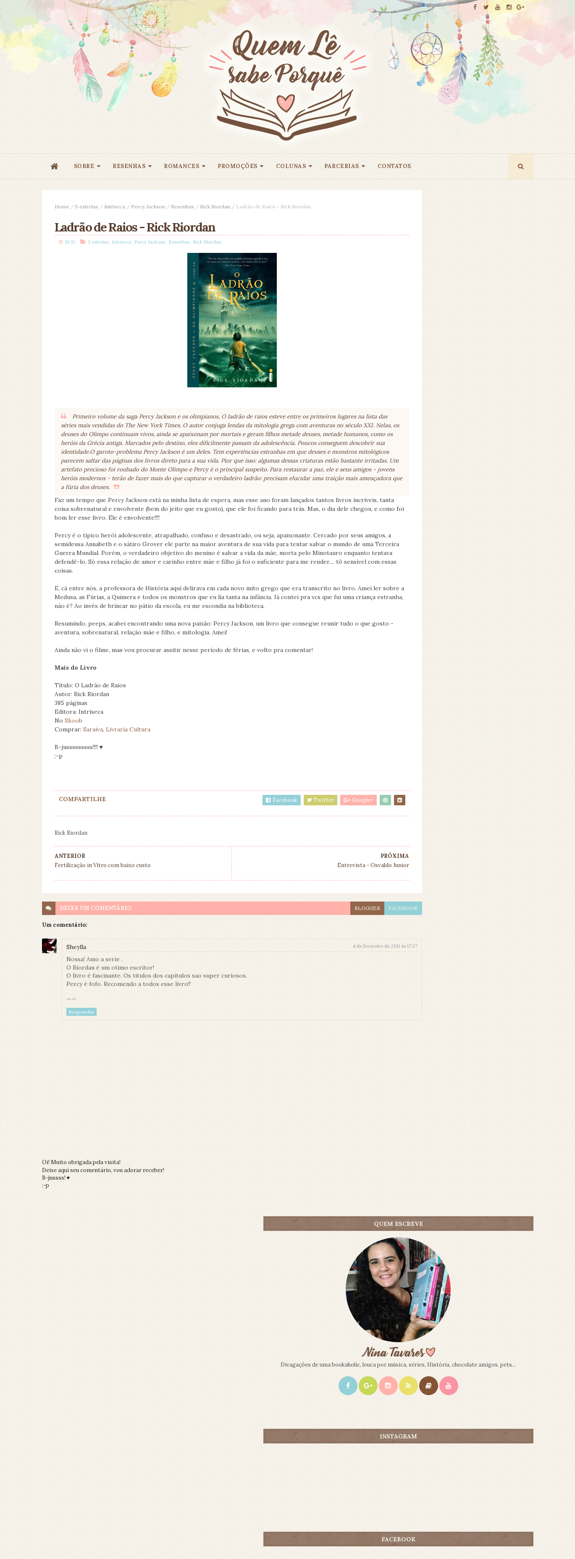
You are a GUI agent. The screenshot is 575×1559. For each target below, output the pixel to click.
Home (62, 206)
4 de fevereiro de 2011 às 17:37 (327, 967)
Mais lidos (419, 661)
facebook (345, 928)
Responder (81, 1032)
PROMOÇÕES (237, 166)
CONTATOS (394, 166)
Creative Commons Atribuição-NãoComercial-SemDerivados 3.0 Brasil (120, 1445)
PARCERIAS (341, 166)
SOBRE (84, 166)
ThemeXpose (56, 1539)
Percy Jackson (148, 206)
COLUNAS (291, 166)
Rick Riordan (215, 206)
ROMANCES (181, 166)
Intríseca (114, 206)
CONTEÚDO (494, 661)
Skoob (73, 741)
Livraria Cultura (128, 750)
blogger (310, 928)
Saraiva (93, 750)
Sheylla (76, 968)
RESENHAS (129, 166)
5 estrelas (86, 206)
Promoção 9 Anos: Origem (469, 675)
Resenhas (182, 206)
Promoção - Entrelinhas (466, 793)
